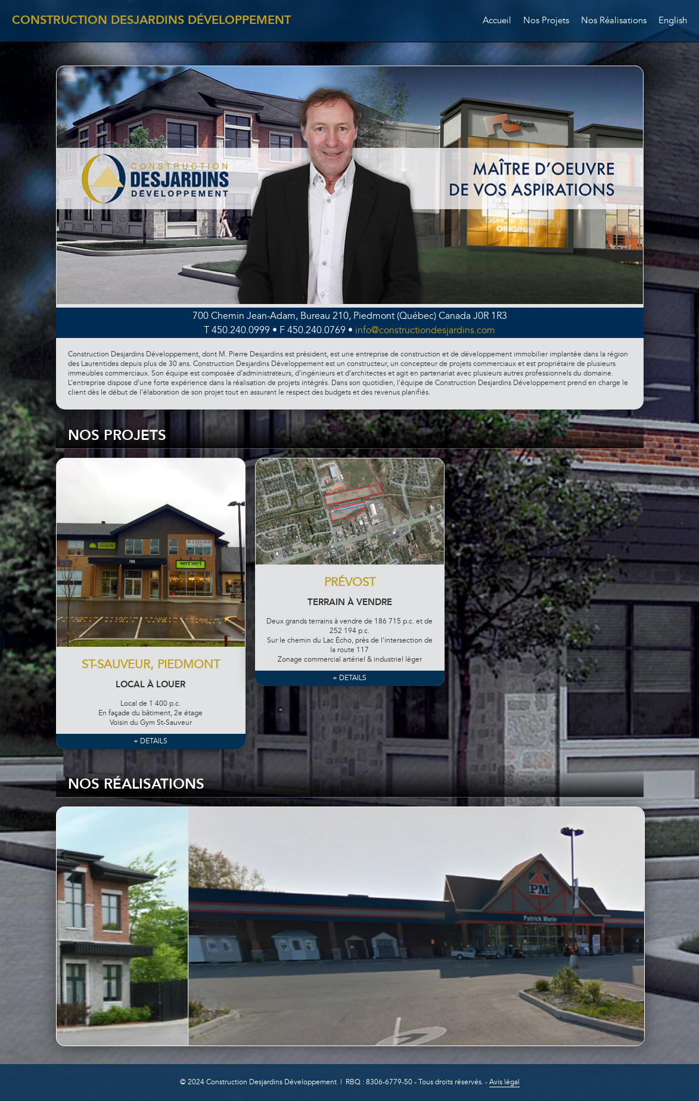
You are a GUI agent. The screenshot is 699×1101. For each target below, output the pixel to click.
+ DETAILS (150, 741)
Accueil (497, 21)
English (672, 21)
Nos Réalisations (614, 21)
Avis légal (504, 1082)
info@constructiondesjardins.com (425, 330)
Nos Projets (546, 21)
